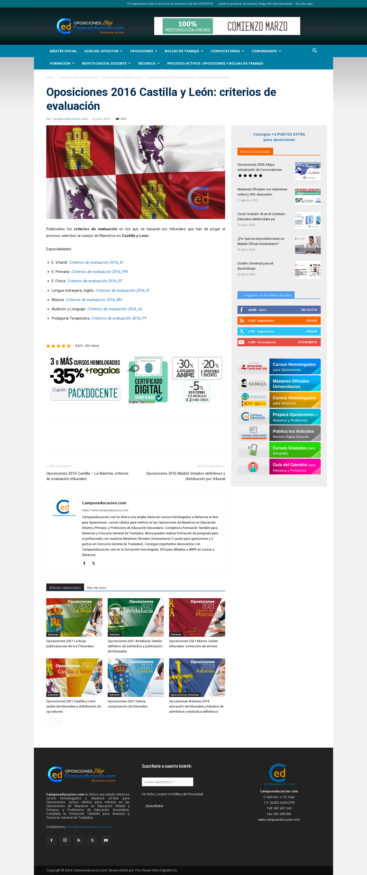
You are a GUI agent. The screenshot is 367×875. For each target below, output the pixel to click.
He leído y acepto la (172, 794)
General (53, 634)
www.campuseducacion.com (279, 819)
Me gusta (309, 310)
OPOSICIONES (143, 51)
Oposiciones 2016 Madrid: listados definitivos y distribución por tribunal (185, 476)
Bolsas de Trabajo (184, 51)
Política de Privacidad (187, 794)
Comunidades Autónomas (78, 77)
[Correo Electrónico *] (167, 781)
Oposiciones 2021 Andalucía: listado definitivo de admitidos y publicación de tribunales (135, 646)
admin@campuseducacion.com (89, 827)
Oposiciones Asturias (185, 694)
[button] (314, 51)
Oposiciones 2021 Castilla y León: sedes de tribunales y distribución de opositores (73, 706)
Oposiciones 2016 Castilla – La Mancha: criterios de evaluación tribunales (87, 476)
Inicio (50, 77)
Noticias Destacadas (255, 151)
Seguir (311, 320)
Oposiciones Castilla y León (122, 77)
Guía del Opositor (103, 51)
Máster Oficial (63, 51)
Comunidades (266, 51)
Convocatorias (227, 51)
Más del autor (96, 587)
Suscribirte (307, 342)
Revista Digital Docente (106, 63)
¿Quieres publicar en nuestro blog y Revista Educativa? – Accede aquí (265, 3)
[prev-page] (49, 722)
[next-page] (57, 722)
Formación (62, 63)
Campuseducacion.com (69, 119)
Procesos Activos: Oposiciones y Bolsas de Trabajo (215, 63)
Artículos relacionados (65, 587)
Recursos (149, 63)
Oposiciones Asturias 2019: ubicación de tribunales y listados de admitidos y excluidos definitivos (196, 706)
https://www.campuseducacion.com (105, 510)
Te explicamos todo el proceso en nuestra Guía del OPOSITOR (170, 3)
